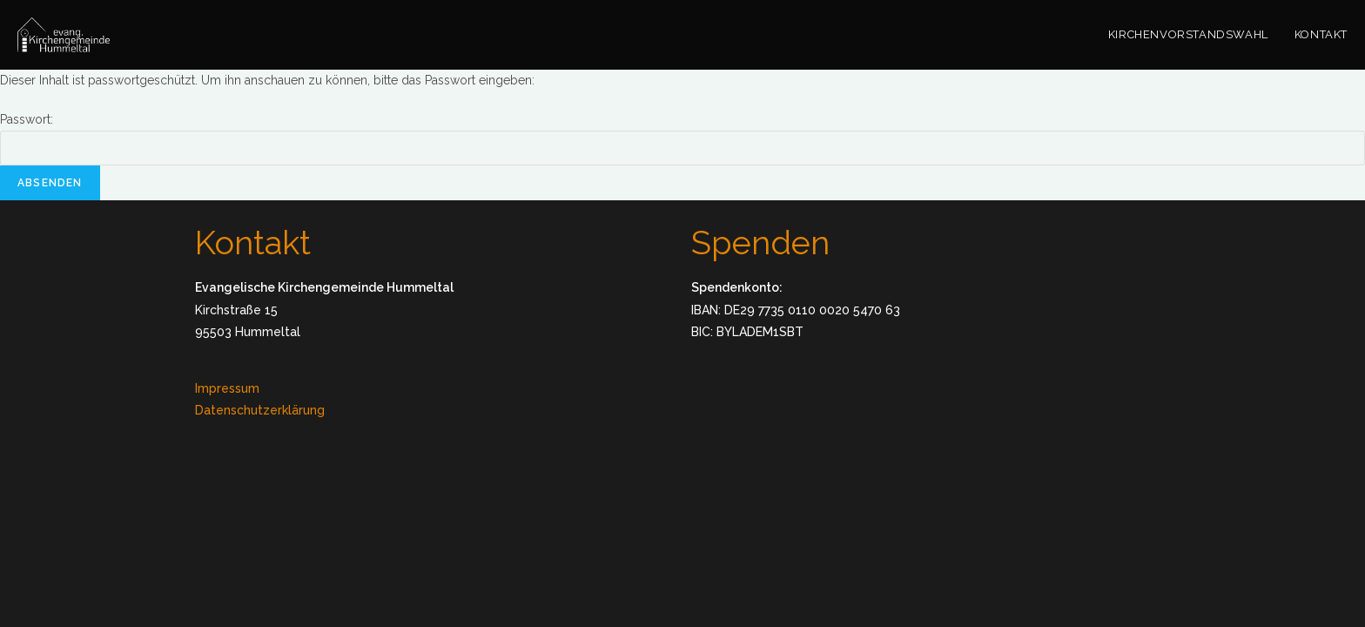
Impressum (227, 388)
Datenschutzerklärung (260, 410)
